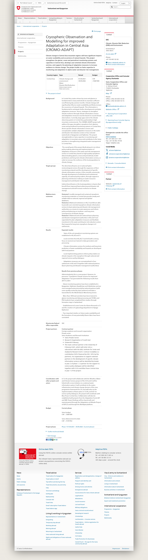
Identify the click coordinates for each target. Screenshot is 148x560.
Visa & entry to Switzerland (81, 20)
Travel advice (42, 20)
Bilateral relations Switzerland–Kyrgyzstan (117, 498)
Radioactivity (50, 496)
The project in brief (54, 93)
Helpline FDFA (101, 449)
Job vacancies (21, 485)
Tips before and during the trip (55, 482)
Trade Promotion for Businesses (84, 539)
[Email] (56, 439)
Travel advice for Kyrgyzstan (54, 476)
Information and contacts (112, 481)
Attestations (79, 498)
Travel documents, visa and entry (56, 485)
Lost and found (79, 504)
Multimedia (108, 518)
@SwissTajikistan (115, 150)
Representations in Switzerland (55, 516)
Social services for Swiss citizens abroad (87, 492)
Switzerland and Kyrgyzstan (99, 20)
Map (109, 93)
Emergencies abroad (81, 490)
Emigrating (49, 519)
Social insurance (80, 501)
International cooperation (116, 20)
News (20, 20)
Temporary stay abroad (53, 522)
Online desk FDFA (46, 449)
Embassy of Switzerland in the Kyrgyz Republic (28, 494)
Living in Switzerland (110, 484)
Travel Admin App (51, 508)
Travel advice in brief (52, 479)
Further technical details (55, 431)
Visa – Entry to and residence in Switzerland (113, 477)
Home (18, 26)
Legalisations (79, 495)
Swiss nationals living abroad (55, 534)
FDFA (39, 3)
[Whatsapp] (55, 439)
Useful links (78, 527)
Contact (108, 35)
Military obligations (81, 507)
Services (69, 20)
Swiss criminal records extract (84, 510)
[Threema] (53, 439)
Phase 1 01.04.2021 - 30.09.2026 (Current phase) (78, 427)
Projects (106, 515)
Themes (106, 512)
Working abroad (51, 525)
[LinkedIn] (51, 439)
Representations (29, 20)
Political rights (79, 484)
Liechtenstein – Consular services (85, 519)
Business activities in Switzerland (114, 490)
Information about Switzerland (114, 487)
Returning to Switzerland (54, 531)
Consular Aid (50, 499)
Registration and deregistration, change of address (88, 477)
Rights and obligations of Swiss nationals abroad (58, 538)
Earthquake (49, 494)
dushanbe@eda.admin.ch (117, 106)
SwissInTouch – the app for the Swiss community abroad (86, 543)
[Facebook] (47, 439)
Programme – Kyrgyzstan (112, 509)
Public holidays (113, 128)
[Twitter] (49, 439)
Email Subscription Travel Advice (56, 505)
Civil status (78, 536)
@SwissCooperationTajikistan (119, 154)
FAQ (47, 488)
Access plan (111, 54)
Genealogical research (82, 513)
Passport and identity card (83, 481)
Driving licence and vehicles (83, 487)
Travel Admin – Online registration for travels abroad (87, 523)
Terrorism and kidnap (52, 491)
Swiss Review (79, 530)
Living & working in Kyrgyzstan (56, 20)
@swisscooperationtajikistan (119, 157)
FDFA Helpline (111, 137)
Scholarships (79, 516)
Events (19, 479)
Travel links (49, 502)
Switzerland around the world (56, 3)
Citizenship (78, 533)
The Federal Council (26, 3)
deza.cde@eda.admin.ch (116, 63)
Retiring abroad (51, 528)
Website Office (112, 109)
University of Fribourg (113, 185)
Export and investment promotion (114, 501)
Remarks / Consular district (116, 163)
